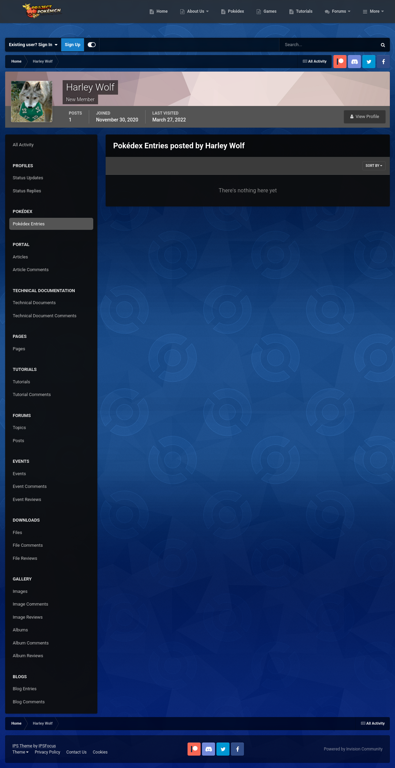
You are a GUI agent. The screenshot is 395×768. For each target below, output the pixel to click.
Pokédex (273, 17)
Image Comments (30, 604)
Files (17, 532)
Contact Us (76, 752)
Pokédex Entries (29, 223)
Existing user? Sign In (33, 44)
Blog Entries (24, 688)
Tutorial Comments (32, 394)
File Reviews (25, 558)
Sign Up (72, 44)
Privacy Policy (47, 752)
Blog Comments (29, 701)
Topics (19, 427)
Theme (20, 752)
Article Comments (31, 269)
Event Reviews (27, 499)
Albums (20, 629)
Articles (20, 256)
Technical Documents (34, 302)
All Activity (23, 144)
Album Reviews (28, 655)
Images (20, 591)
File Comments (28, 545)
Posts (18, 440)
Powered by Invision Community (353, 749)
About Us (233, 17)
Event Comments (30, 486)
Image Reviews (28, 617)
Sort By (374, 166)
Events (19, 473)
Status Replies (27, 190)
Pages (19, 348)
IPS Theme (22, 746)
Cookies (100, 752)
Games (307, 17)
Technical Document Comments (44, 315)
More (375, 17)
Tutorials (341, 17)
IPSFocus (47, 746)
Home (199, 17)
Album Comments (31, 643)
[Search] (307, 44)
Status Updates (28, 177)
